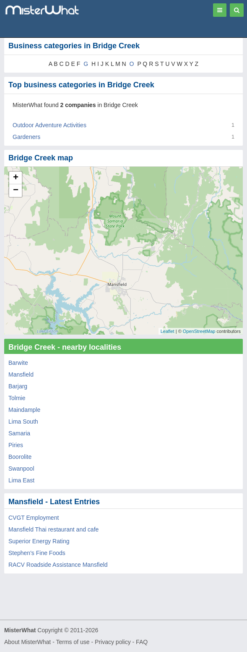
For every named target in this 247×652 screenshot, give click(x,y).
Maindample (24, 409)
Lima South (23, 421)
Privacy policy (113, 642)
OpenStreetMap (199, 331)
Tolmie (16, 398)
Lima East (21, 480)
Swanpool (21, 468)
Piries (15, 445)
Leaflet (167, 331)
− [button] (15, 190)
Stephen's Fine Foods (36, 553)
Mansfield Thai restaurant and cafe (53, 529)
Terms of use (72, 642)
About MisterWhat (27, 642)
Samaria (19, 433)
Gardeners (26, 137)
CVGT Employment (33, 517)
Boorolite (19, 456)
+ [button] (15, 178)
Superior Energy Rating (39, 541)
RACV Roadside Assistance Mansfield (58, 564)
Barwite (18, 362)
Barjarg (17, 386)
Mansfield (21, 374)
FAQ (142, 642)
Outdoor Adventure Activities (49, 125)
